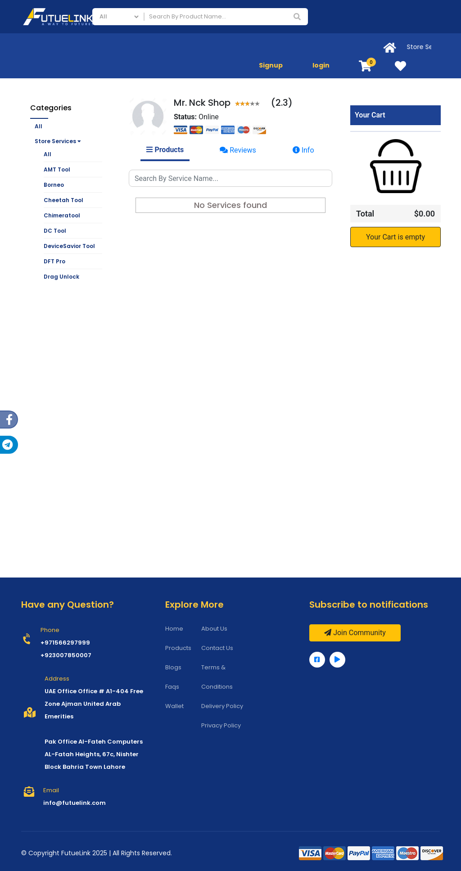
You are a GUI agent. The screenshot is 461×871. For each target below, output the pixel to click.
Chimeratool (62, 215)
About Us (214, 628)
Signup (271, 65)
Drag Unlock (61, 276)
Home (174, 628)
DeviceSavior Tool (69, 246)
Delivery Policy (222, 706)
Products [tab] (165, 149)
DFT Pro (54, 261)
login (321, 65)
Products (178, 648)
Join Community (355, 632)
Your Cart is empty (395, 237)
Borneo (54, 185)
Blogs (173, 667)
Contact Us (217, 648)
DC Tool (55, 231)
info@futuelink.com (74, 803)
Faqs (172, 686)
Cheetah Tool (63, 200)
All (38, 126)
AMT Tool (57, 169)
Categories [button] (51, 108)
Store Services (58, 141)
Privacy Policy (221, 725)
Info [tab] (303, 150)
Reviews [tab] (238, 150)
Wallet (174, 706)
